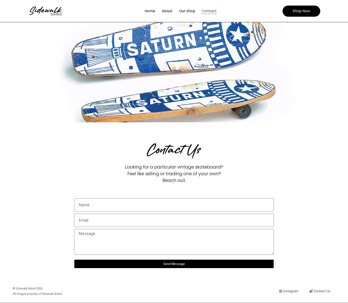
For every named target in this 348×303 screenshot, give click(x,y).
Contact (209, 11)
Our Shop (187, 11)
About (167, 11)
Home (150, 11)
